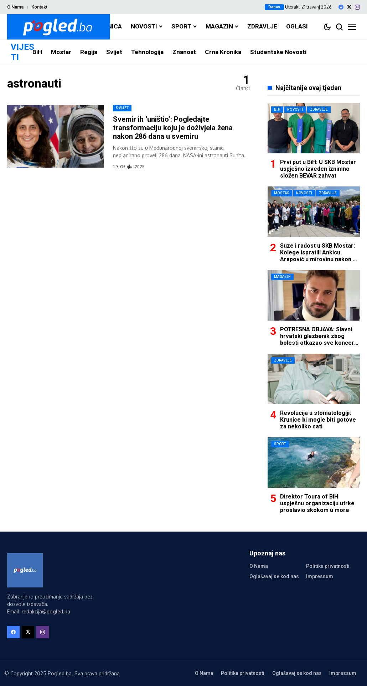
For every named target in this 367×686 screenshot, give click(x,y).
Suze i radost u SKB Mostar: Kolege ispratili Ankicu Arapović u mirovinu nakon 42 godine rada (319, 256)
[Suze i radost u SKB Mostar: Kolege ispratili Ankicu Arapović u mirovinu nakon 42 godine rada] (314, 211)
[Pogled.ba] (58, 26)
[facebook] (340, 7)
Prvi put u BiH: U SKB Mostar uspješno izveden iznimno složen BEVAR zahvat (318, 169)
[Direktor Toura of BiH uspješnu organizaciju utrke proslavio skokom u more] (314, 462)
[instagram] (357, 7)
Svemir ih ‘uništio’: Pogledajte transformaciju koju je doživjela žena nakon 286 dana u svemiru (173, 128)
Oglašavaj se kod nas (274, 576)
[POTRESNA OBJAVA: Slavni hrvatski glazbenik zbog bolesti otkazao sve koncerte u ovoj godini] (314, 295)
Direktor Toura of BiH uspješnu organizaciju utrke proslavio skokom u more (317, 503)
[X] (349, 7)
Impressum (319, 576)
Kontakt (39, 7)
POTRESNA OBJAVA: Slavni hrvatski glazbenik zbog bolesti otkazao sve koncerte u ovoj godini (320, 339)
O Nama (15, 7)
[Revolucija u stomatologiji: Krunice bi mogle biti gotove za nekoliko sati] (314, 379)
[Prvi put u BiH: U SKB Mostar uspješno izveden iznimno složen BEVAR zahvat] (314, 128)
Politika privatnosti (328, 566)
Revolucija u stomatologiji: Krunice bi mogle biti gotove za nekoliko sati (318, 420)
